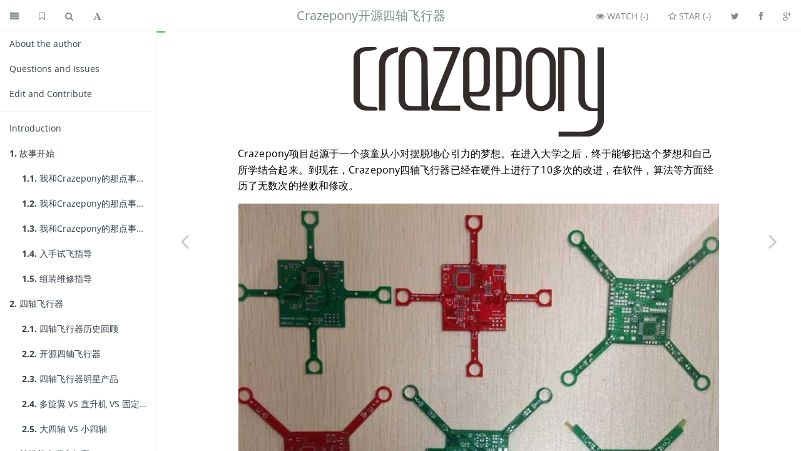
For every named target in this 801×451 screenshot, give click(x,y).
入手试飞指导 (57, 253)
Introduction (35, 128)
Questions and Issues (54, 69)
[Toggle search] (69, 15)
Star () (689, 16)
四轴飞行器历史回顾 (70, 328)
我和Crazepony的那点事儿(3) (88, 228)
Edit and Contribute (50, 94)
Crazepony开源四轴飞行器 (371, 15)
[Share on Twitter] (735, 15)
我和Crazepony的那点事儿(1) (88, 178)
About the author (45, 43)
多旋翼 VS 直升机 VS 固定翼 (85, 404)
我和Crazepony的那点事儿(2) (88, 203)
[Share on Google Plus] (787, 15)
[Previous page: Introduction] (184, 241)
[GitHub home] (42, 15)
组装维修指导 (57, 278)
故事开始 (31, 153)
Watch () (622, 16)
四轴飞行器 (36, 303)
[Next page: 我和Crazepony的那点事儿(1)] (773, 241)
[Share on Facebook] (761, 15)
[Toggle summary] (14, 15)
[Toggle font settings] (97, 15)
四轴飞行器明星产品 (70, 379)
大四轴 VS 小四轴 (64, 429)
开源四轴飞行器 (61, 354)
